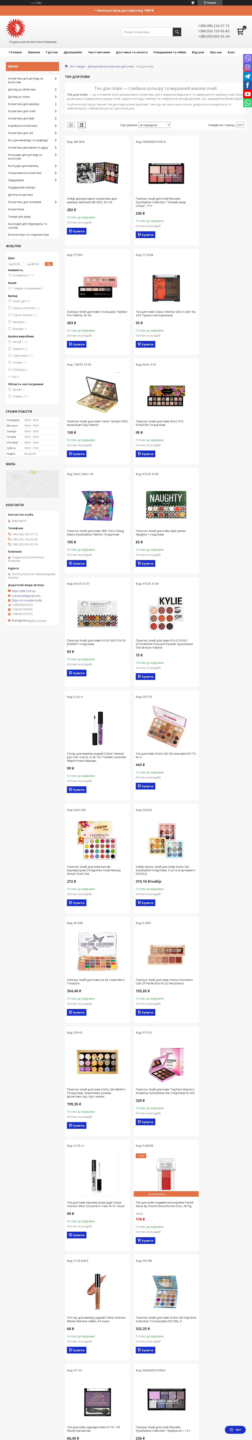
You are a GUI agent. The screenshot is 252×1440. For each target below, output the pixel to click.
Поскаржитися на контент (130, 1357)
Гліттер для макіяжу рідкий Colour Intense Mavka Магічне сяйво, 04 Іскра (217, 875)
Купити (78, 231)
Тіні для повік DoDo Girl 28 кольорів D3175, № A (215, 536)
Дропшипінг (73, 52)
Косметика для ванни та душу (28, 147)
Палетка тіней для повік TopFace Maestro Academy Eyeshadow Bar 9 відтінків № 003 (215, 764)
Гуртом (52, 52)
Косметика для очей (21, 111)
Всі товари (77, 66)
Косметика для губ (20, 133)
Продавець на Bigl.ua (126, 1354)
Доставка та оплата (132, 52)
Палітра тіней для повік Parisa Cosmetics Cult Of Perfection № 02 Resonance (90, 764)
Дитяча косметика (20, 195)
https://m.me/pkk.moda (27, 600)
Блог (231, 52)
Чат (235, 1430)
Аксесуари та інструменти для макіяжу (33, 1289)
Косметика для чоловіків (24, 202)
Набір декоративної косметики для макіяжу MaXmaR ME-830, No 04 (92, 200)
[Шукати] (177, 32)
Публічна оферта (80, 1238)
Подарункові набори (21, 187)
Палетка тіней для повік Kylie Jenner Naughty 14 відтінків (154, 422)
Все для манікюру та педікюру (28, 140)
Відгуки (198, 52)
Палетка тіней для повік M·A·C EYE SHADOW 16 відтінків (214, 313)
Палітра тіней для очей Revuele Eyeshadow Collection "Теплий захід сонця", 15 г (154, 202)
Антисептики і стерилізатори (27, 1335)
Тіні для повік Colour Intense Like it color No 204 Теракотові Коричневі (91, 313)
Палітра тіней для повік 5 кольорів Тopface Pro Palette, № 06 (214, 200)
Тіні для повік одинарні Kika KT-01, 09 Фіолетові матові (155, 994)
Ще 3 (15, 376)
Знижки (34, 52)
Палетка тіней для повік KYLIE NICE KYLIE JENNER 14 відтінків (215, 422)
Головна (15, 52)
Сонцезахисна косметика (25, 173)
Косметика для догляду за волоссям (25, 80)
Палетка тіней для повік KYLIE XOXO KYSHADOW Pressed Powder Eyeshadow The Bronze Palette (92, 538)
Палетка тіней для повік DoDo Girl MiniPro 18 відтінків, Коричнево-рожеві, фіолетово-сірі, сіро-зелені (153, 764)
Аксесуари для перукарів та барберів (32, 1329)
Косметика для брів (21, 118)
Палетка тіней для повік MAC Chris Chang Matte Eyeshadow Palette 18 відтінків (91, 424)
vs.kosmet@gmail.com (26, 596)
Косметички (16, 209)
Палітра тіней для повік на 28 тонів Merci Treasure (215, 649)
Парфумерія (16, 180)
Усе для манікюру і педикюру (27, 1278)
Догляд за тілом (19, 97)
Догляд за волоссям (21, 1244)
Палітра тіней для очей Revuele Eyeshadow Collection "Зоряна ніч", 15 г (216, 995)
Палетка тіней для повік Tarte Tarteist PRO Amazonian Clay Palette (156, 313)
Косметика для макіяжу (23, 104)
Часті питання (99, 52)
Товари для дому (19, 216)
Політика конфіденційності (163, 1357)
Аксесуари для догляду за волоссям (25, 156)
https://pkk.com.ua (23, 591)
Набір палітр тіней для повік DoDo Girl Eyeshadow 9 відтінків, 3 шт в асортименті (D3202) (155, 651)
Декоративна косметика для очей (110, 66)
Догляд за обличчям (21, 89)
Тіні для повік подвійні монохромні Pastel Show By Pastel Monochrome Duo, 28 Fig (153, 877)
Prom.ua (145, 1350)
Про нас (216, 52)
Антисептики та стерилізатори (28, 234)
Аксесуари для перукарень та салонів (27, 225)
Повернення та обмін (169, 52)
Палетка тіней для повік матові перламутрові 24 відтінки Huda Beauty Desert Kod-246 (94, 651)
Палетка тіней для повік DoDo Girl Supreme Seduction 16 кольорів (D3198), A (90, 995)
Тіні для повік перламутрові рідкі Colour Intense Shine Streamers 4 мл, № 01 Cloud (92, 877)
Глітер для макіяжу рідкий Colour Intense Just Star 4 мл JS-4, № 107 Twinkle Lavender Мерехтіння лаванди (156, 538)
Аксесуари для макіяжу (23, 166)
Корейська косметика (22, 125)
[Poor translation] (14, 1382)
